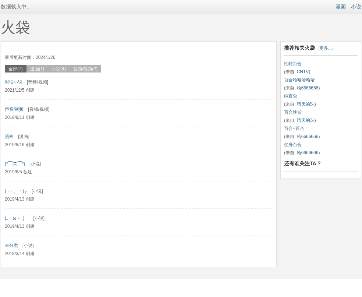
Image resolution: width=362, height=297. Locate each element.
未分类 (11, 245)
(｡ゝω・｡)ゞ (17, 218)
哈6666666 (308, 88)
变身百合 (293, 144)
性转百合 (293, 63)
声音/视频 (14, 109)
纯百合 (290, 96)
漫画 (341, 7)
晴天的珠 (306, 104)
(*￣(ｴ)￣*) (15, 163)
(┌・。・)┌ (16, 191)
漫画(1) (37, 68)
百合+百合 (294, 128)
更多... (325, 48)
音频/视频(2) (85, 68)
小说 (356, 7)
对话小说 (13, 82)
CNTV (303, 71)
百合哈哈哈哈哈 (299, 79)
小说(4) (59, 68)
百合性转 (293, 112)
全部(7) (15, 68)
